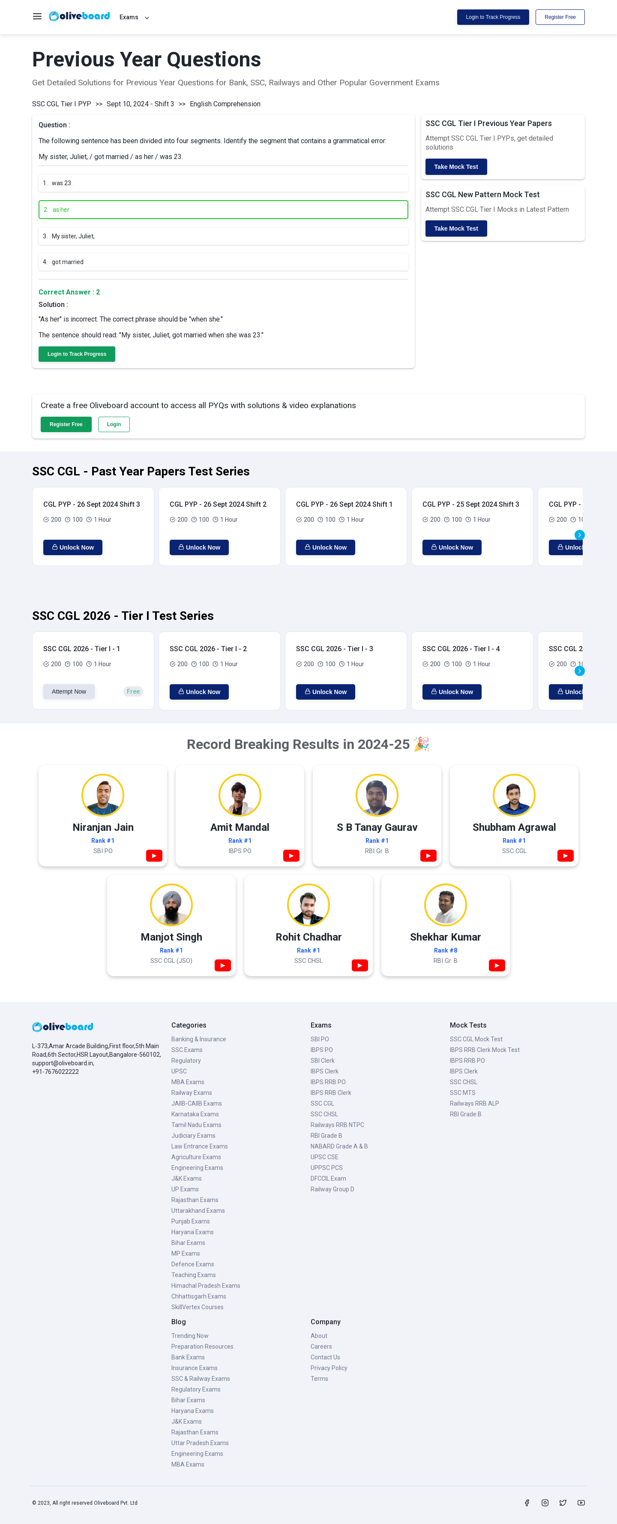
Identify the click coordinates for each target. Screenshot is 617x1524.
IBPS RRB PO (328, 1082)
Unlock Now (73, 547)
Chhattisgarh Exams (198, 1296)
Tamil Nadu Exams (196, 1124)
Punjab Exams (190, 1221)
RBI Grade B (326, 1135)
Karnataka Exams (195, 1114)
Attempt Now (69, 691)
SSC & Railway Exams (200, 1378)
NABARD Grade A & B (339, 1146)
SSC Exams (187, 1049)
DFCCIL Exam (328, 1178)
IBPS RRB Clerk (331, 1092)
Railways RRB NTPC (337, 1124)
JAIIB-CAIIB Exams (196, 1103)
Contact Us (325, 1357)
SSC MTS (463, 1092)
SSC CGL (322, 1103)
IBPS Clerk (324, 1071)
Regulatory (186, 1060)
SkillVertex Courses (197, 1307)
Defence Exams (192, 1264)
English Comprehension (225, 104)
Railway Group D (332, 1189)
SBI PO (320, 1039)
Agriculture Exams (196, 1157)
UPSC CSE (324, 1157)
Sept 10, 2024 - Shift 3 (140, 104)
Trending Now (190, 1335)
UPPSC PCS (327, 1167)
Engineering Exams (197, 1167)
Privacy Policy (329, 1368)
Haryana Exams (192, 1232)
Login (114, 424)
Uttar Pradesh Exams (200, 1443)
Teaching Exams (193, 1275)
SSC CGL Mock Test (476, 1039)
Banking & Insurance (198, 1039)
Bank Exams (188, 1357)
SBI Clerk (323, 1060)
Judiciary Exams (193, 1135)
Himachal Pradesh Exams (205, 1285)
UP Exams (185, 1189)
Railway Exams (191, 1092)
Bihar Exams (188, 1242)
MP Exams (185, 1253)
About (319, 1335)
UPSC (179, 1071)
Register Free (560, 17)
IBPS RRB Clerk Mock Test (485, 1049)
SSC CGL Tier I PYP (61, 104)
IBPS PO (322, 1049)
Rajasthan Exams (195, 1199)
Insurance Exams (194, 1368)
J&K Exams (186, 1178)
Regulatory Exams (196, 1389)
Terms (319, 1378)
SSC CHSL (324, 1114)
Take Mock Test (456, 166)
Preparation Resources (202, 1346)
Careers (321, 1346)
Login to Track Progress (493, 17)
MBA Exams (187, 1082)
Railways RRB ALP (474, 1103)
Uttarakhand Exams (198, 1210)
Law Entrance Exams (199, 1146)
